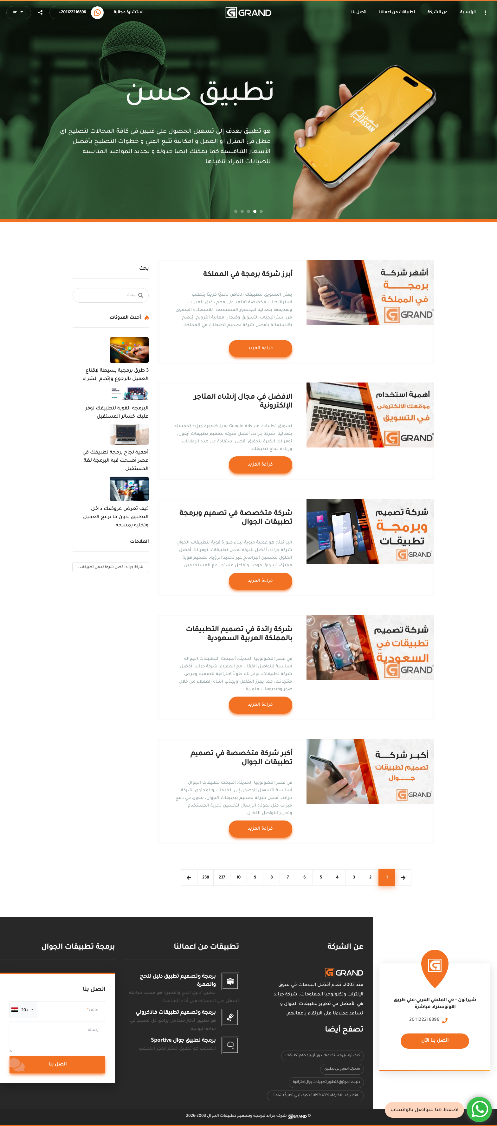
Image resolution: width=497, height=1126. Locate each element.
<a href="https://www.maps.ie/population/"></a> (435, 1012)
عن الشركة (345, 948)
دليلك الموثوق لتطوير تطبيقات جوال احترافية (326, 1082)
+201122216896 (72, 12)
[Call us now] (97, 12)
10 (238, 878)
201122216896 (424, 1020)
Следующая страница (189, 877)
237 (222, 878)
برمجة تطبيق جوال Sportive (183, 1041)
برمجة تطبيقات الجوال (78, 948)
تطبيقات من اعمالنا (206, 948)
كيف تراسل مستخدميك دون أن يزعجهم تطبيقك (322, 1056)
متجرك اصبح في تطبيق (342, 1069)
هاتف (94, 1010)
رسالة (93, 1030)
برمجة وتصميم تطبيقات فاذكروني (176, 1013)
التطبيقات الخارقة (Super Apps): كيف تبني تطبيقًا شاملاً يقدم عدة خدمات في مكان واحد (315, 1097)
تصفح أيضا (344, 1030)
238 (205, 878)
